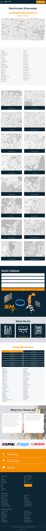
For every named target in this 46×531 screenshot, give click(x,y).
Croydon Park (26, 379)
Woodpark (3, 81)
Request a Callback (13, 461)
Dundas (25, 53)
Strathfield (5, 396)
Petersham (26, 391)
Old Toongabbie (27, 69)
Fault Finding (26, 498)
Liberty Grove (5, 387)
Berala (25, 50)
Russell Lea (26, 394)
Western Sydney (27, 511)
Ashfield (4, 370)
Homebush (5, 384)
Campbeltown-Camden (28, 521)
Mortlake (4, 390)
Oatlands (3, 69)
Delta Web (24, 529)
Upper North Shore (27, 520)
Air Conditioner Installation (5, 506)
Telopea (25, 76)
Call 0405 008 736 (12, 454)
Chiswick (25, 376)
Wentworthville (4, 79)
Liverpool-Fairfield (27, 514)
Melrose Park (4, 64)
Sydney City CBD (4, 514)
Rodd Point (26, 392)
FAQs (2, 487)
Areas (2, 484)
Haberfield (26, 383)
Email (3, 280)
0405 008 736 (40, 1)
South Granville (27, 75)
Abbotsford (5, 368)
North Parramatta (4, 67)
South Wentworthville (5, 76)
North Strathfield (6, 391)
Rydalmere (26, 73)
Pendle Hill (3, 72)
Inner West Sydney (4, 511)
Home (2, 478)
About (2, 485)
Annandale (26, 368)
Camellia (3, 52)
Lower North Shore (4, 521)
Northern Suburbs (27, 517)
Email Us (26, 481)
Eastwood (26, 55)
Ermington (26, 56)
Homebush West (27, 384)
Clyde (25, 52)
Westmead (26, 79)
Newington (26, 66)
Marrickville (26, 388)
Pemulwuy (26, 70)
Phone (3, 277)
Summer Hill (5, 398)
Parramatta (3, 70)
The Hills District (4, 515)
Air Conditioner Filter (27, 506)
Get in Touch (11, 468)
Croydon (4, 379)
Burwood (5, 374)
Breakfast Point (26, 372)
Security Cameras (4, 496)
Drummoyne (5, 380)
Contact (2, 490)
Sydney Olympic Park (7, 399)
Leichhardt (5, 386)
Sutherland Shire (4, 517)
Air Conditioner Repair (5, 504)
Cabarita (4, 375)
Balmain (25, 370)
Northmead (26, 67)
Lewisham (26, 386)
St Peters (4, 395)
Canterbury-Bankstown (28, 512)
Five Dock (5, 383)
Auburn (3, 50)
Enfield (4, 382)
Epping (2, 56)
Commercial (3, 481)
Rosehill (3, 73)
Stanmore (26, 395)
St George (26, 515)
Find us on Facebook (28, 482)
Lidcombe (26, 387)
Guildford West (4, 61)
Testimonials (3, 488)
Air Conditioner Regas (28, 504)
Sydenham (26, 398)
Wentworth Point (27, 78)
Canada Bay (5, 376)
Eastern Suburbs (27, 518)
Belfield (25, 371)
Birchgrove (5, 372)
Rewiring (25, 496)
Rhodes (4, 392)
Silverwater (3, 75)
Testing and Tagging (4, 495)
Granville (26, 58)
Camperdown (26, 375)
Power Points (3, 498)
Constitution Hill (4, 53)
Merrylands (26, 64)
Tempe (25, 399)
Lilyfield (4, 388)
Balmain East (5, 371)
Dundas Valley (4, 55)
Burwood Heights (27, 374)
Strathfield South (27, 396)
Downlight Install (4, 501)
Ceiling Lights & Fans (27, 501)
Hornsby (2, 518)
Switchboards (26, 495)
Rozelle (4, 394)
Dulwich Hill (26, 380)
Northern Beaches (4, 520)
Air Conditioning (4, 482)
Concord (4, 378)
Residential (3, 479)
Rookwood (26, 72)
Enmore (25, 382)
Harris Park (26, 61)
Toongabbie (3, 78)
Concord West (26, 378)
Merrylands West (4, 66)
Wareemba (5, 400)
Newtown (26, 390)
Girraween (3, 58)
